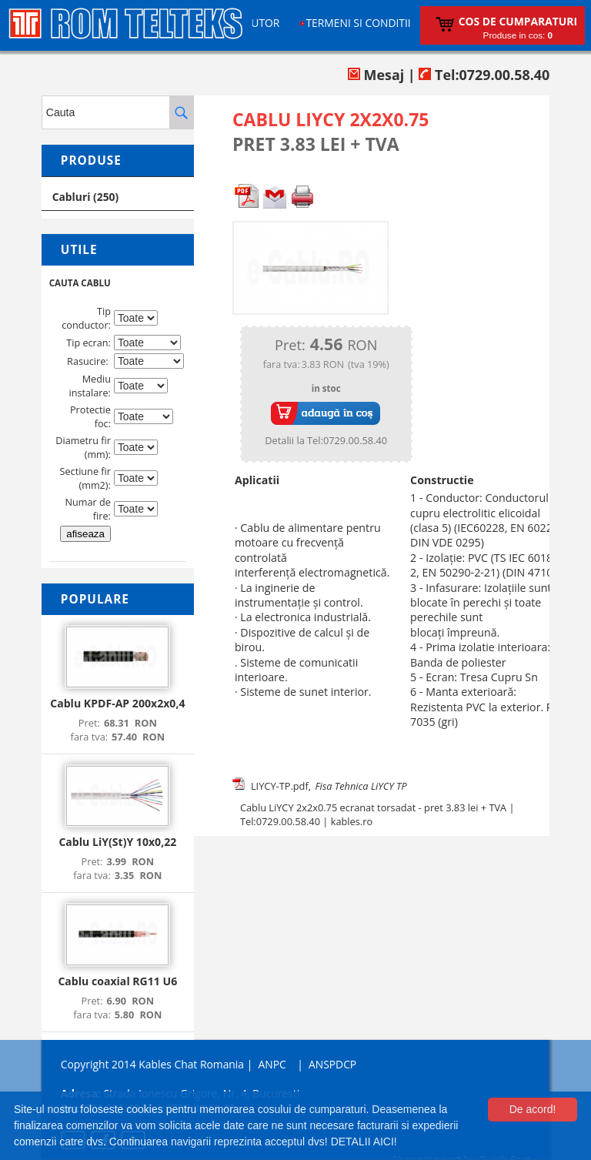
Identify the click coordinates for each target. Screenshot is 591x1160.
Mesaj (376, 74)
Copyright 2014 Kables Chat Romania (152, 1064)
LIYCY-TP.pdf (280, 786)
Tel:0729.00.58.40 (484, 74)
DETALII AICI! (364, 1141)
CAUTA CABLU (80, 283)
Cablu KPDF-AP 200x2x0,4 (117, 703)
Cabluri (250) (85, 196)
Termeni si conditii (358, 22)
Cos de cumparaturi (518, 21)
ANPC (271, 1064)
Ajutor (261, 22)
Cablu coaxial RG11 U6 (117, 981)
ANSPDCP (332, 1064)
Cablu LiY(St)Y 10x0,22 (117, 841)
